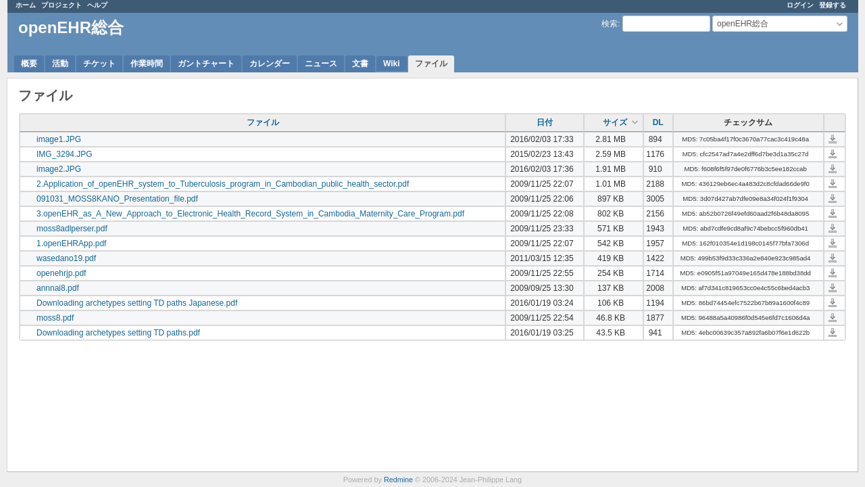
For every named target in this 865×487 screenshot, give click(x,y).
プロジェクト (61, 5)
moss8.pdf (55, 318)
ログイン (800, 5)
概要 (29, 63)
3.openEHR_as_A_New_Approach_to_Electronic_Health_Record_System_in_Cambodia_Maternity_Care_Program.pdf (250, 213)
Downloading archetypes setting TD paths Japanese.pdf (136, 303)
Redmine (398, 480)
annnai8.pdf (57, 288)
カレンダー (269, 63)
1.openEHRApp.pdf (71, 243)
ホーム (26, 5)
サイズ (615, 122)
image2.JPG (58, 169)
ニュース (321, 63)
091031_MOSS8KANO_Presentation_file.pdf (117, 199)
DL (658, 122)
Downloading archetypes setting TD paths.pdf (118, 333)
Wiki (391, 63)
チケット (99, 63)
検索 (609, 23)
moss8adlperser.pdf (71, 228)
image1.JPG (58, 139)
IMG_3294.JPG (64, 154)
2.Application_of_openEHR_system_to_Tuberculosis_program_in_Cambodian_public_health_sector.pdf (222, 184)
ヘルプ (97, 5)
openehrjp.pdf (61, 273)
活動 (60, 63)
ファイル (431, 63)
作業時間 (146, 63)
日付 (545, 122)
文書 (360, 63)
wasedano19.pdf (66, 258)
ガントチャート (206, 63)
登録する (832, 5)
